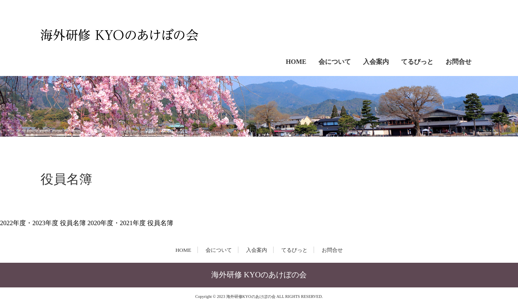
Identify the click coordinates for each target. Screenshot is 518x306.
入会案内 (376, 61)
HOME (296, 61)
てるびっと (417, 61)
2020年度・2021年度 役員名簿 (130, 222)
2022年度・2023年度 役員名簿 (43, 222)
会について (334, 61)
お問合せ (458, 61)
